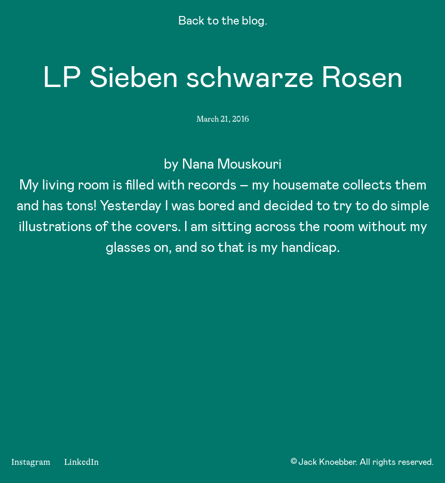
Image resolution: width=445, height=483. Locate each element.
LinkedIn (81, 462)
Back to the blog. (222, 22)
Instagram (30, 462)
